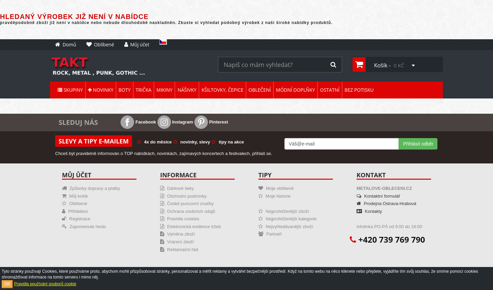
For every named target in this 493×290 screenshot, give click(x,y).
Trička (144, 90)
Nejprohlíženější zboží (283, 211)
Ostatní (329, 90)
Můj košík (75, 196)
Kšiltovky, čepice (222, 90)
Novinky (100, 90)
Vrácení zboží (177, 241)
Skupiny (70, 90)
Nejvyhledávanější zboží (285, 226)
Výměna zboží (177, 234)
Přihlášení (75, 211)
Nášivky (186, 90)
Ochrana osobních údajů (187, 211)
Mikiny (164, 90)
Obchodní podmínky (183, 196)
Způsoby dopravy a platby (91, 188)
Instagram (175, 122)
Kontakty (369, 211)
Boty (124, 90)
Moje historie (274, 196)
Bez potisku (359, 90)
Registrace (76, 218)
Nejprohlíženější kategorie (287, 218)
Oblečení (260, 90)
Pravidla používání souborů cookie (45, 284)
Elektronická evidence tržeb (190, 226)
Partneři (270, 234)
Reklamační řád (179, 249)
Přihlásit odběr (418, 144)
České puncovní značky (187, 203)
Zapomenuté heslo (84, 226)
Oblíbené (74, 203)
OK (7, 284)
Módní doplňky (295, 90)
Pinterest (211, 122)
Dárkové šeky (177, 188)
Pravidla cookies (179, 218)
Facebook (138, 122)
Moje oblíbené (276, 188)
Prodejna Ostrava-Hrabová (386, 203)
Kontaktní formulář (378, 196)
